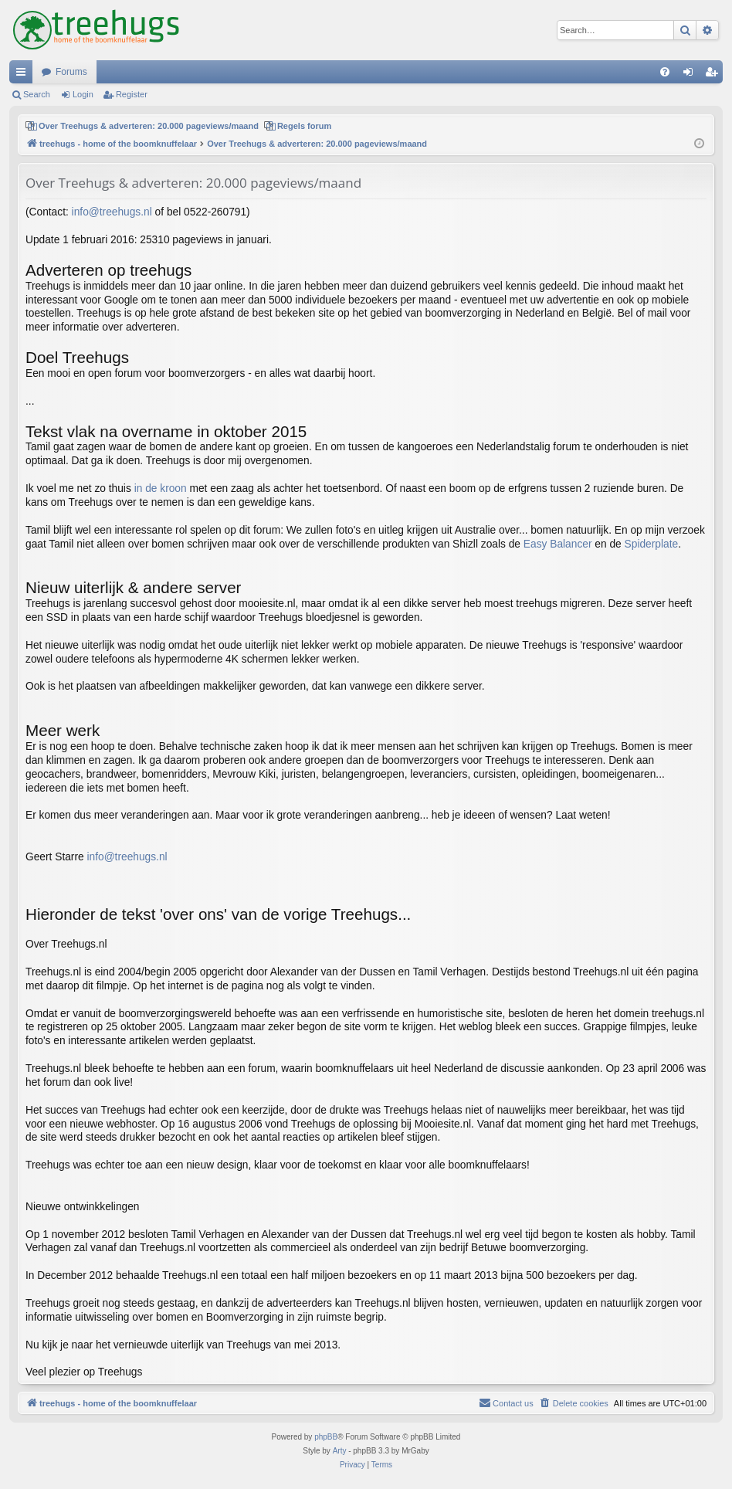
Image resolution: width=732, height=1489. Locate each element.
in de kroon (160, 488)
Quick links (23, 74)
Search (36, 94)
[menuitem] (664, 71)
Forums (71, 71)
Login (83, 94)
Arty (340, 1451)
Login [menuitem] (691, 74)
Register (131, 94)
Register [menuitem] (715, 74)
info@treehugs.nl (112, 212)
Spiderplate (652, 544)
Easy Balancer (558, 544)
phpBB (325, 1437)
